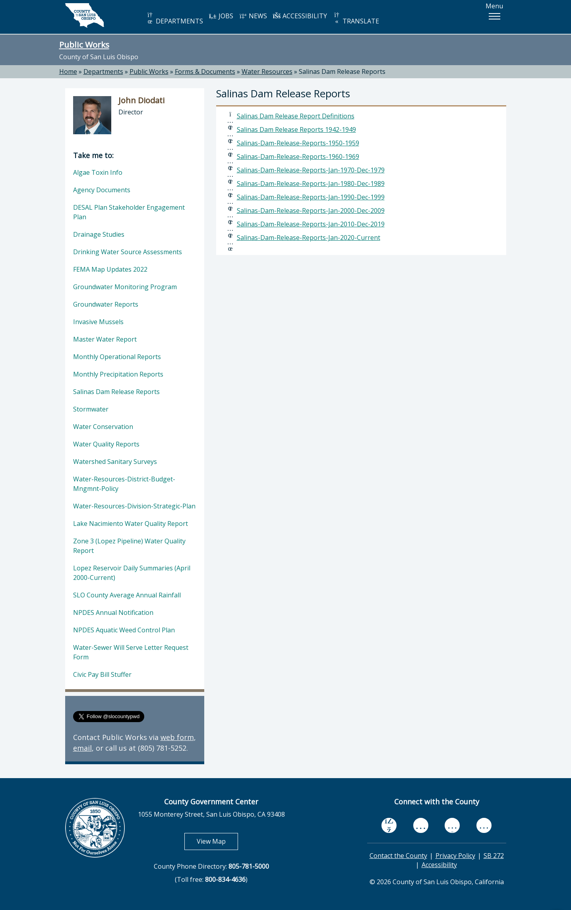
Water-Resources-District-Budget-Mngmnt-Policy (124, 484)
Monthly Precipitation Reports (118, 374)
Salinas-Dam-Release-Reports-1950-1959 (298, 143)
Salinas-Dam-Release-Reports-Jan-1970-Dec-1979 (311, 170)
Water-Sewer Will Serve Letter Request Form (130, 652)
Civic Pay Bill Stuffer (102, 674)
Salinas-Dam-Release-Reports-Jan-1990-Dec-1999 (311, 197)
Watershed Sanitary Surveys (115, 461)
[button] (494, 16)
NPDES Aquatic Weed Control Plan (124, 630)
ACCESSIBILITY (300, 16)
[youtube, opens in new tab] (421, 825)
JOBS (221, 16)
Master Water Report (105, 339)
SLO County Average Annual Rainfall (127, 595)
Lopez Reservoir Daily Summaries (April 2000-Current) (131, 573)
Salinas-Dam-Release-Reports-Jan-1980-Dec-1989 (311, 183)
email (82, 748)
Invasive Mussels (98, 321)
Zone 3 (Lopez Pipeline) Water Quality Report (129, 546)
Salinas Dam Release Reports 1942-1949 (296, 129)
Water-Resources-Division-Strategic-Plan (134, 506)
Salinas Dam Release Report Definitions (295, 116)
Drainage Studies (98, 234)
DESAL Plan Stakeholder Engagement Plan (129, 212)
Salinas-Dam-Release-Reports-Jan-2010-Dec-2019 (311, 224)
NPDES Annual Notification (113, 612)
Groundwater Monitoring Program (125, 286)
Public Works (84, 44)
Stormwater (90, 409)
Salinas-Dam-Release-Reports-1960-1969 (298, 156)
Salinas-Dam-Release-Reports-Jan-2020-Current (308, 237)
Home (68, 71)
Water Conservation (103, 426)
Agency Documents (101, 189)
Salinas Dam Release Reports (342, 71)
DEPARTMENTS (174, 18)
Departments (103, 71)
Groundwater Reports (105, 304)
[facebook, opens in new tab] (389, 825)
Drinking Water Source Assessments (127, 251)
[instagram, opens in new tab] (484, 825)
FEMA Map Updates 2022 (110, 269)
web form (177, 737)
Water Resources (267, 71)
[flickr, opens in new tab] (452, 825)
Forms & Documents (205, 71)
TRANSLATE (356, 18)
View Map (217, 841)
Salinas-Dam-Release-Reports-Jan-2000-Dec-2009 (311, 210)
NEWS (253, 16)
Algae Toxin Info (97, 172)
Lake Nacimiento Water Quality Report (130, 523)
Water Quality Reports (106, 444)
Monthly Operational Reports (117, 356)
